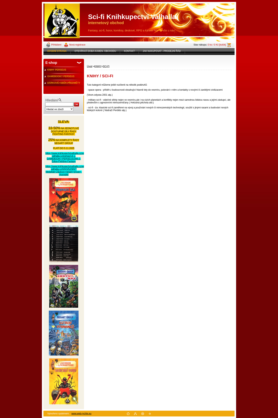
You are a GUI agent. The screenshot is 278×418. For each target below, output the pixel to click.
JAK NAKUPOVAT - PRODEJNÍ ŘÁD (162, 51)
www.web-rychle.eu (81, 413)
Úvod (89, 66)
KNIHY (97, 66)
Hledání (51, 100)
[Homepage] (57, 51)
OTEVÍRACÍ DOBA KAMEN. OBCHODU (95, 51)
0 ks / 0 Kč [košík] (217, 44)
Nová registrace (77, 44)
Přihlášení (56, 44)
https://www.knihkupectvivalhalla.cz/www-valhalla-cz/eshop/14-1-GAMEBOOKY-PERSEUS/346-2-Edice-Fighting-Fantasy (66, 157)
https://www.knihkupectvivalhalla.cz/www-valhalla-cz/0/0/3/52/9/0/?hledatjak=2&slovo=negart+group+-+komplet (66, 170)
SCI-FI (106, 66)
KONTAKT (129, 51)
